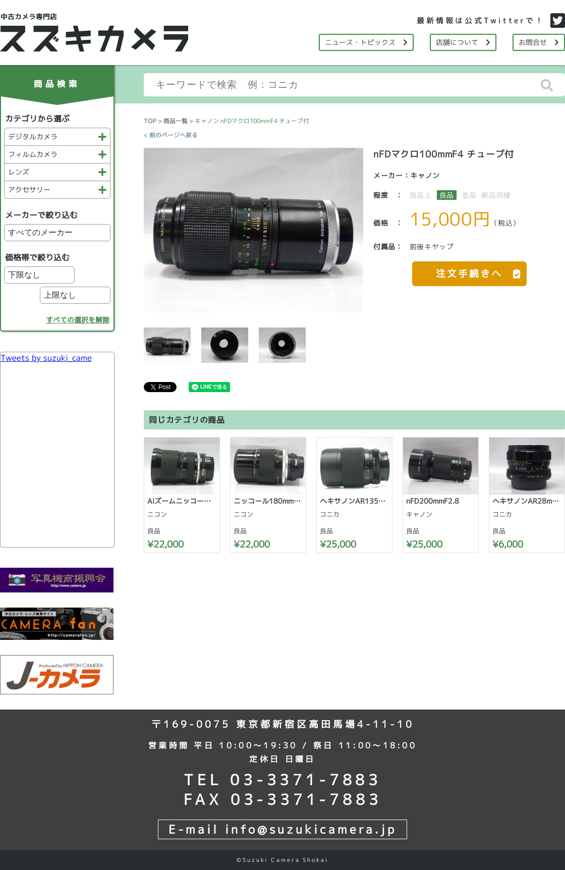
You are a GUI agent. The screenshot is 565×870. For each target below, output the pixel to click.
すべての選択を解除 (77, 319)
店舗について (463, 42)
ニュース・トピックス (366, 42)
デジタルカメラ (57, 136)
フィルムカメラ (57, 154)
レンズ (57, 172)
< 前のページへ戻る (171, 135)
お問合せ (539, 42)
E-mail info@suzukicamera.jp (282, 829)
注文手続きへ (481, 270)
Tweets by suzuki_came (46, 357)
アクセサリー (57, 189)
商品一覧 (175, 121)
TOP (150, 121)
